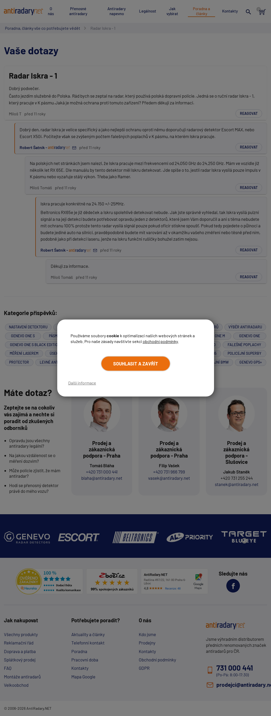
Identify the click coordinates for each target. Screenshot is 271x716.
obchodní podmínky (160, 341)
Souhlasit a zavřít (135, 363)
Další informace (82, 382)
